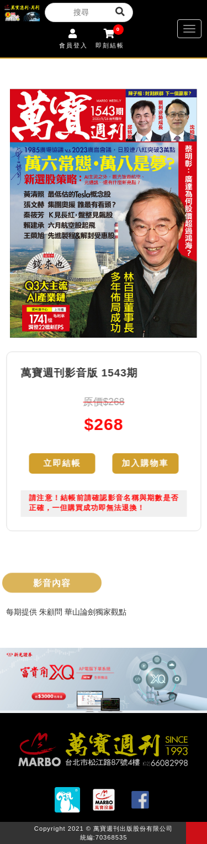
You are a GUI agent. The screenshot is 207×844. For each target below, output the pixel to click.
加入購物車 (145, 463)
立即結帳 (62, 463)
